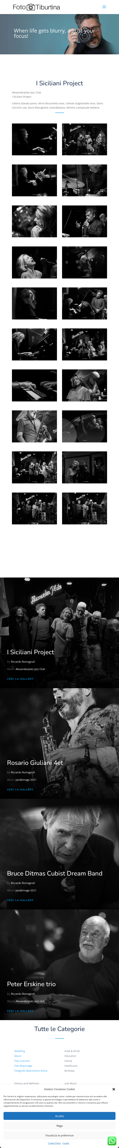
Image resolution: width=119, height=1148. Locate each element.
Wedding (22, 1051)
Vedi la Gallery (20, 679)
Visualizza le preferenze (59, 1135)
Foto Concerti (25, 1061)
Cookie (66, 1143)
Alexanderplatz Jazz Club (30, 669)
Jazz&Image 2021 (26, 780)
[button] (113, 1089)
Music (21, 1056)
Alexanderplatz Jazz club (30, 1001)
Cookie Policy (54, 1143)
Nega (59, 1125)
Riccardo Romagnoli (23, 662)
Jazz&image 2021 (26, 890)
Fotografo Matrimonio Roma (33, 1070)
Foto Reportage (26, 1065)
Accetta (59, 1116)
